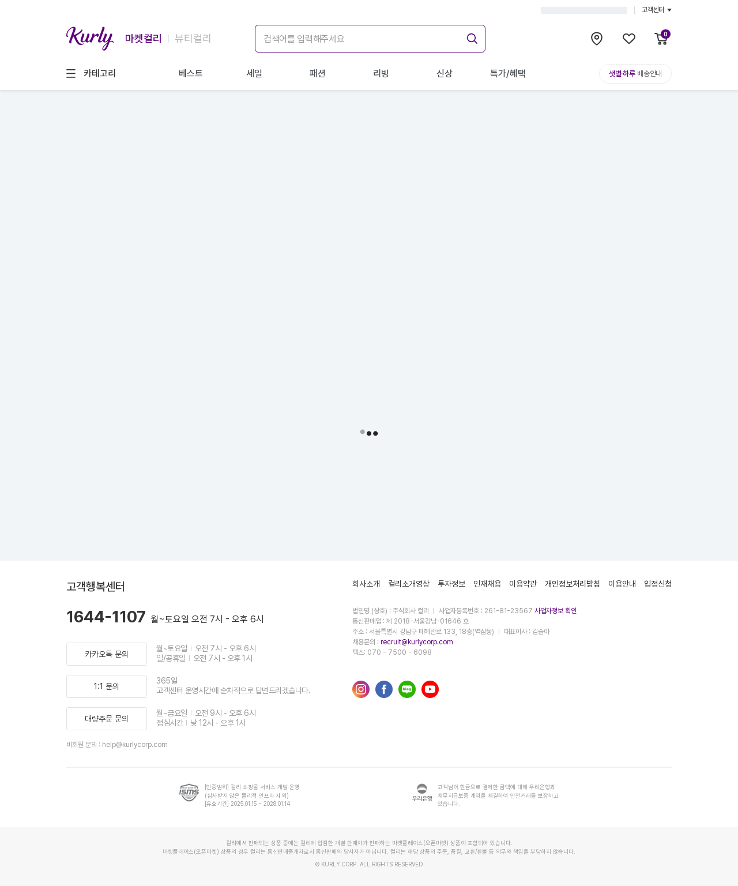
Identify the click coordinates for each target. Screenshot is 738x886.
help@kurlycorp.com (135, 745)
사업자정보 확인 (555, 611)
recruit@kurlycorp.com (417, 642)
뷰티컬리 (193, 38)
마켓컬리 (143, 38)
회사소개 (366, 583)
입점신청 (658, 583)
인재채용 (487, 583)
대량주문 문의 (107, 718)
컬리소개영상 (409, 583)
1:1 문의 (106, 686)
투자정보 (451, 583)
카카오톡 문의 (107, 654)
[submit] (470, 37)
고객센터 (657, 10)
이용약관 (523, 583)
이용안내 (622, 583)
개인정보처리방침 (572, 583)
